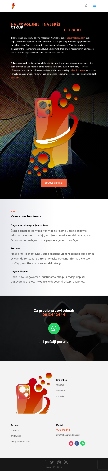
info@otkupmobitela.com (68, 435)
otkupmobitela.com (76, 37)
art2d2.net (16, 435)
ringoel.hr (15, 430)
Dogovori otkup (53, 183)
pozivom (15, 77)
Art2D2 (52, 467)
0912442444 (63, 430)
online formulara (77, 70)
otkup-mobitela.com (20, 441)
